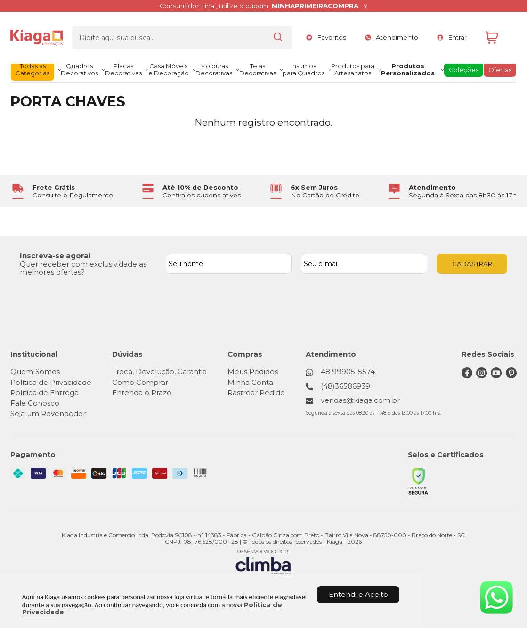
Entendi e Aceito (358, 594)
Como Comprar (140, 382)
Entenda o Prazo (141, 392)
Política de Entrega (44, 392)
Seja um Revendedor (48, 413)
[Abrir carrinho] (499, 35)
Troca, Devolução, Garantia (159, 371)
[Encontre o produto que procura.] (273, 34)
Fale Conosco (34, 403)
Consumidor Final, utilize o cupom (259, 6)
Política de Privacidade (50, 382)
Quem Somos (35, 371)
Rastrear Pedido (256, 392)
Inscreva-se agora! (55, 255)
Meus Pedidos (252, 371)
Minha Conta (250, 382)
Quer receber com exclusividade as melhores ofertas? (83, 268)
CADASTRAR (472, 264)
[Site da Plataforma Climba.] (263, 562)
